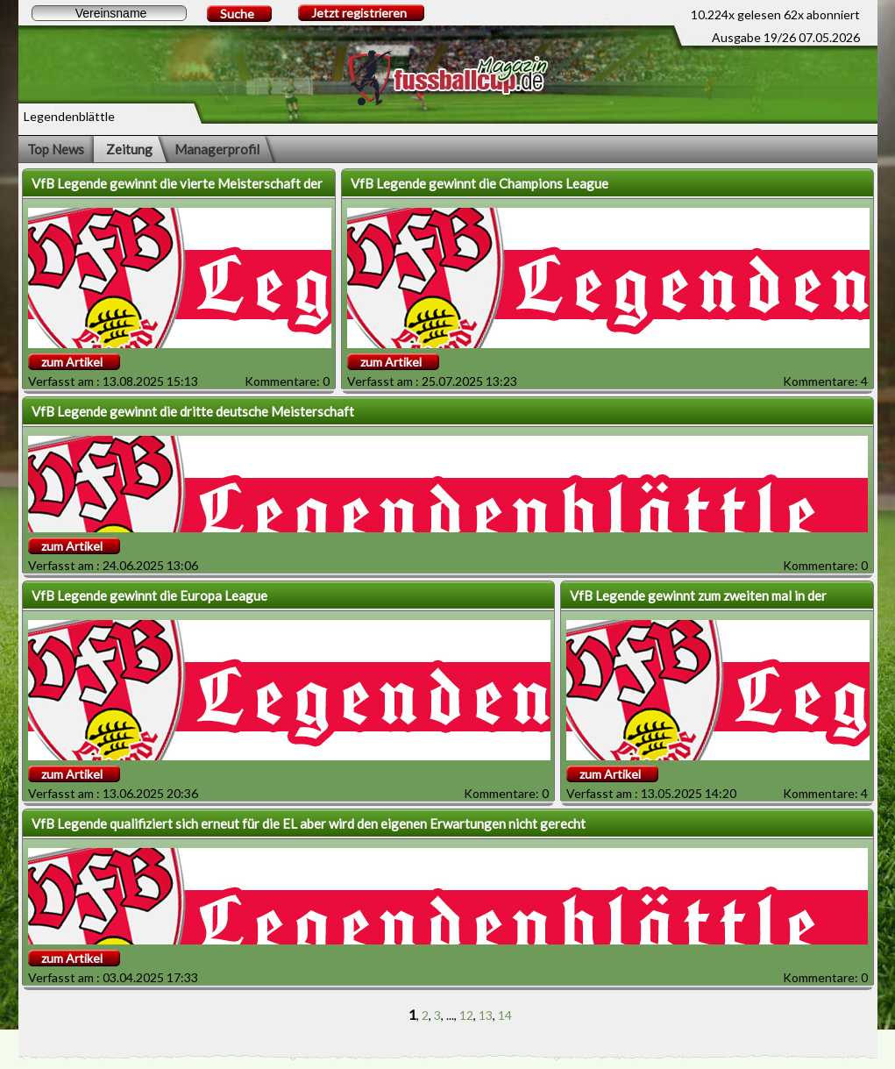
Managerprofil (216, 149)
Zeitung (129, 149)
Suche (237, 13)
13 (486, 1015)
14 (505, 1015)
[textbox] (109, 13)
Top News (55, 149)
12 (466, 1015)
